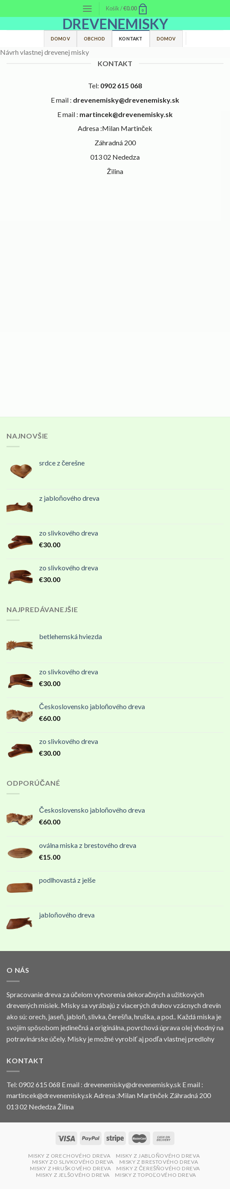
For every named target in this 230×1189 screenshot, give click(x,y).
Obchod (94, 38)
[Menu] (87, 8)
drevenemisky (115, 24)
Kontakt (130, 38)
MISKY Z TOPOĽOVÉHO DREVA (155, 1175)
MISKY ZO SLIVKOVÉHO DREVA (73, 1162)
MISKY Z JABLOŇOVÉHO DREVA (158, 1155)
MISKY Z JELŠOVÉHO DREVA (73, 1175)
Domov (60, 38)
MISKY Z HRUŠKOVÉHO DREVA (70, 1168)
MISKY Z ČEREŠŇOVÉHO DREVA (158, 1168)
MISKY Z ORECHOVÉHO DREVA (69, 1155)
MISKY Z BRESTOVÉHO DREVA (158, 1162)
